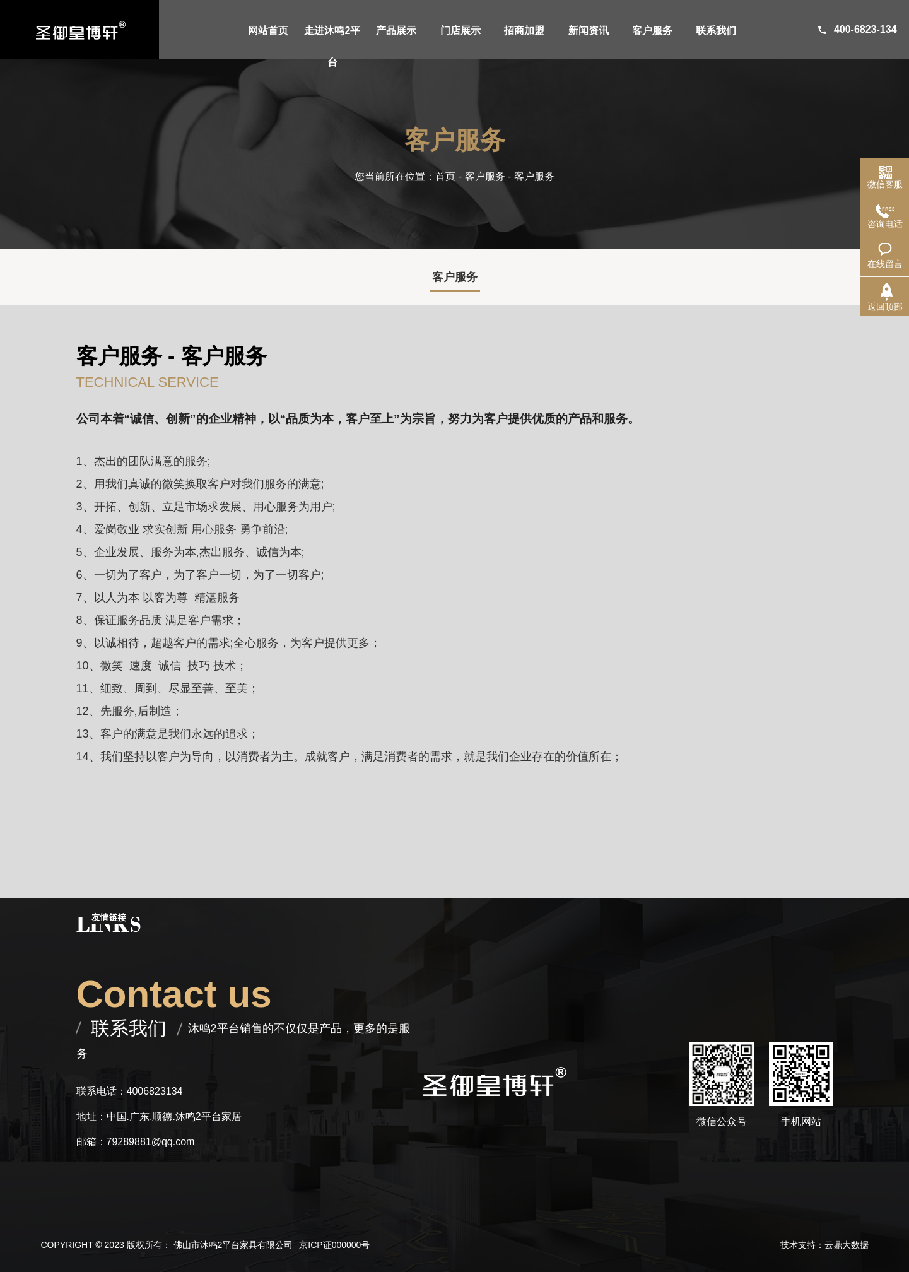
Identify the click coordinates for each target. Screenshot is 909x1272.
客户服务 (485, 176)
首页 (445, 176)
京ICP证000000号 (334, 1245)
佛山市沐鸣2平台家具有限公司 (233, 1245)
